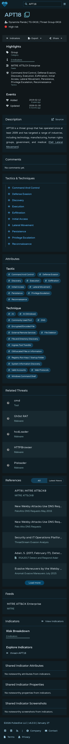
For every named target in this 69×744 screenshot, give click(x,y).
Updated (15, 105)
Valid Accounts (17, 370)
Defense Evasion (48, 274)
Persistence (15, 293)
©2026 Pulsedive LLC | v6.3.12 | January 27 (26, 723)
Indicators (13, 38)
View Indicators (52, 621)
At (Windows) (28, 314)
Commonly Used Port (20, 320)
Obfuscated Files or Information (25, 351)
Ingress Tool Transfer (19, 345)
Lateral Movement (39, 287)
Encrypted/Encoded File (21, 326)
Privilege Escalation (39, 293)
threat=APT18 (16, 653)
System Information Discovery (24, 364)
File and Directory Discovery (23, 339)
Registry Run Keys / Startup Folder (26, 357)
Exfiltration (52, 281)
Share (54, 38)
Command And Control (21, 274)
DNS (41, 320)
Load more (34, 582)
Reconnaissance (17, 299)
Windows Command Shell (22, 376)
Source (57, 119)
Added (13, 100)
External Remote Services (22, 332)
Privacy (24, 737)
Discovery (14, 281)
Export (33, 38)
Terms (9, 737)
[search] (43, 4)
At (11, 314)
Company (34, 730)
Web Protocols (40, 370)
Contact (51, 730)
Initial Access (16, 287)
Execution (33, 281)
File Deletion (48, 332)
